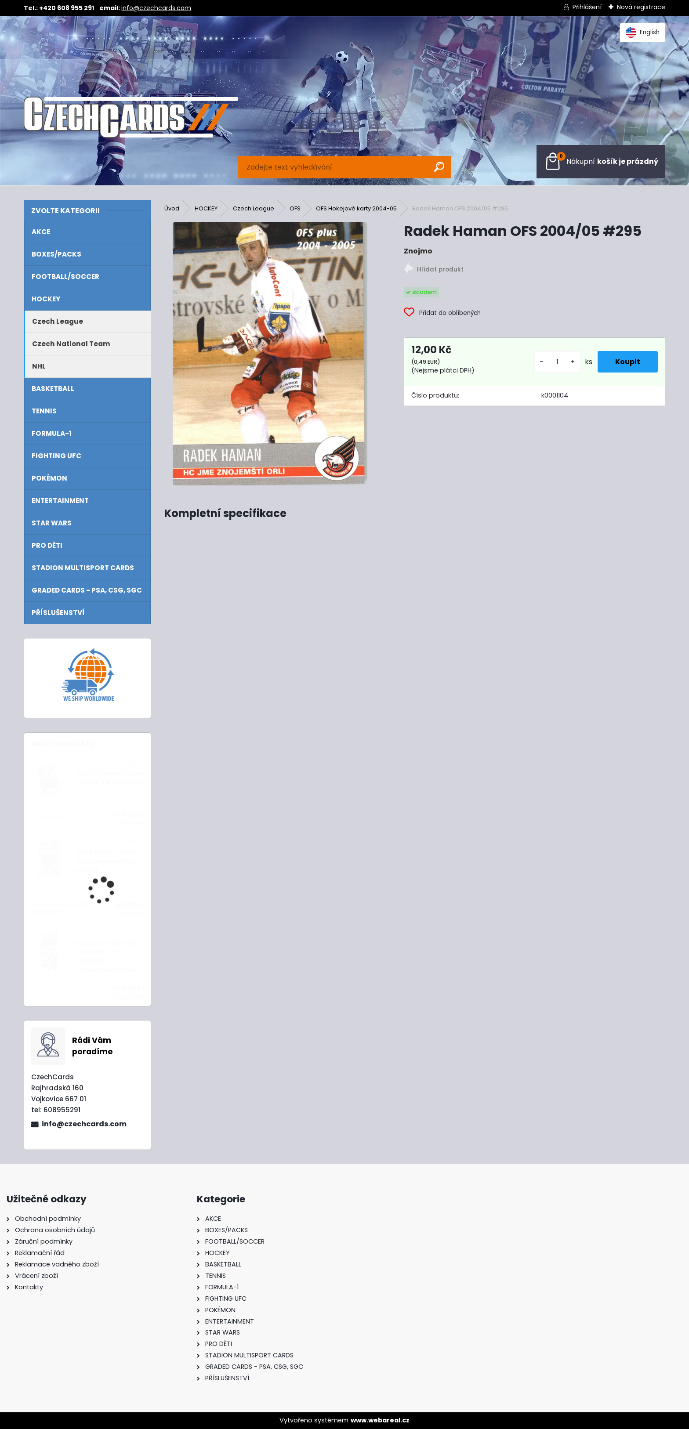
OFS (295, 208)
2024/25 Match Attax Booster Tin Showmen (109, 777)
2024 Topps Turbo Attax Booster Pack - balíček (108, 861)
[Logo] (130, 117)
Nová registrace (641, 7)
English (643, 32)
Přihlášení (587, 7)
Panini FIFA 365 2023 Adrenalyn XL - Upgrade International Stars (107, 956)
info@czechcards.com (156, 8)
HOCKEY (206, 208)
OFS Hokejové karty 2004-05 (356, 208)
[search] (439, 167)
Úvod (171, 208)
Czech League (253, 208)
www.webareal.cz (380, 1420)
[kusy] (557, 361)
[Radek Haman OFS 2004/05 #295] (270, 353)
